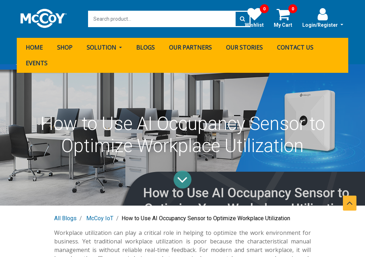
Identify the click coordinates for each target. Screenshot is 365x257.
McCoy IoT (99, 218)
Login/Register (322, 17)
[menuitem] (34, 47)
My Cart (285, 17)
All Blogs (65, 218)
